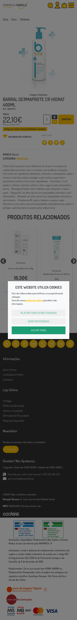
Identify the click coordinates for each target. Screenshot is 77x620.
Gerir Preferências (38, 321)
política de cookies (34, 300)
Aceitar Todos (38, 330)
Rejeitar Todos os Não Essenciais (39, 312)
